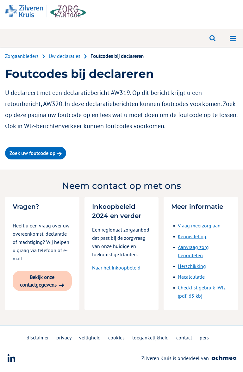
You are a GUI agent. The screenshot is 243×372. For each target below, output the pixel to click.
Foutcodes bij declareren (117, 56)
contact (184, 337)
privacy (64, 337)
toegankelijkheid (150, 337)
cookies (116, 337)
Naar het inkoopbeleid (116, 267)
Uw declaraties (64, 56)
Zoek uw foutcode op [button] (35, 153)
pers (204, 337)
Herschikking (192, 266)
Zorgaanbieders (22, 56)
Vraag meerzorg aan (199, 225)
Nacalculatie (191, 277)
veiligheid (90, 337)
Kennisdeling (192, 236)
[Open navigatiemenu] (233, 38)
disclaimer (38, 337)
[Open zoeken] (212, 38)
